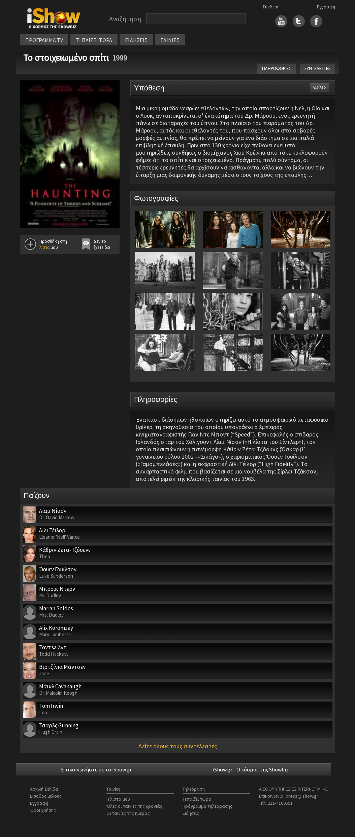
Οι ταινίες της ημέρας (128, 813)
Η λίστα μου (118, 799)
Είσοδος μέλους (46, 796)
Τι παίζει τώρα (197, 799)
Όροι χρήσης (43, 810)
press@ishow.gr (302, 796)
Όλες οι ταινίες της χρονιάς (134, 806)
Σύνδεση (271, 7)
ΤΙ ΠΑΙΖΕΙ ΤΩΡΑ (94, 40)
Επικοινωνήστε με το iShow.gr (96, 769)
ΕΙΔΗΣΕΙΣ (136, 40)
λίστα (44, 247)
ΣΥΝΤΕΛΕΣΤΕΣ (317, 68)
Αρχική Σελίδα (44, 789)
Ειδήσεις (191, 813)
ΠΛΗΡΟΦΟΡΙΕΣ (276, 68)
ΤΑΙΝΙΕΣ (170, 40)
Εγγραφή (326, 7)
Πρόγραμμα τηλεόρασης (207, 806)
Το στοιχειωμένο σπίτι (66, 57)
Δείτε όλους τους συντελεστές (177, 746)
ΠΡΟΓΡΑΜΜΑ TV (44, 40)
